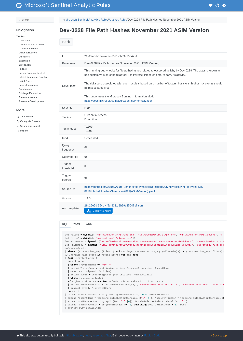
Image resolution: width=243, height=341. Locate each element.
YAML (77, 224)
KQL (65, 224)
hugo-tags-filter (101, 335)
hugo (88, 335)
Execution (24, 60)
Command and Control (31, 44)
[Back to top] (218, 335)
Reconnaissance (28, 97)
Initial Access (26, 81)
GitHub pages (74, 335)
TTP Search (27, 116)
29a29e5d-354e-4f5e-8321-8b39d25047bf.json (113, 205)
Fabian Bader (152, 335)
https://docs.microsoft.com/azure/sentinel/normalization (118, 100)
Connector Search (30, 126)
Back (66, 42)
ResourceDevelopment (31, 101)
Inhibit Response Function (33, 77)
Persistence (25, 89)
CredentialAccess (28, 48)
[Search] (35, 20)
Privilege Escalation (30, 93)
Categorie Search (30, 121)
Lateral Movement (29, 85)
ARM (89, 224)
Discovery (24, 56)
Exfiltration (25, 64)
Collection (24, 40)
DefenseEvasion (28, 52)
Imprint (24, 130)
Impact (22, 68)
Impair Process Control (32, 73)
